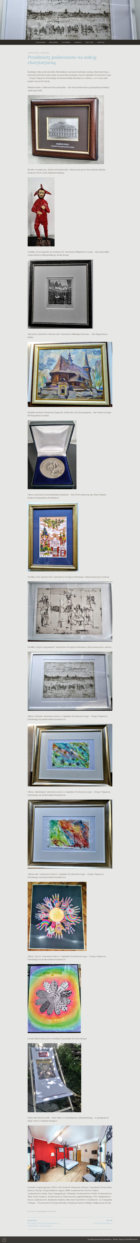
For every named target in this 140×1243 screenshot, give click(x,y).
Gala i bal (90, 42)
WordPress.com (131, 1239)
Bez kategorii (42, 1211)
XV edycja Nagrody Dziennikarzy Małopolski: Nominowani (49, 1223)
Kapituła (100, 42)
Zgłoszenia (40, 42)
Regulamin (53, 42)
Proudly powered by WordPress (100, 1239)
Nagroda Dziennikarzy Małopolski (70, 18)
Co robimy (66, 42)
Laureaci (78, 42)
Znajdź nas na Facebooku (4, 1240)
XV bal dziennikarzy (91, 1222)
